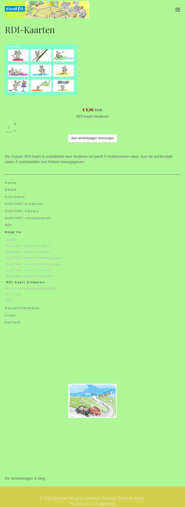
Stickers (14, 294)
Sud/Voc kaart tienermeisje (34, 264)
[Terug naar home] (47, 9)
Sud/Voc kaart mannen (29, 270)
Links (10, 315)
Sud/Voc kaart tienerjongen (34, 258)
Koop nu (13, 232)
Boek (11, 240)
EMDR (11, 190)
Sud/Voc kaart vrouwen (29, 276)
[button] (177, 9)
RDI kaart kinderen (25, 282)
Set (9, 300)
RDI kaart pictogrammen (31, 288)
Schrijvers (15, 197)
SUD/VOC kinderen (24, 204)
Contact (12, 322)
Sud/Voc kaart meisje (28, 252)
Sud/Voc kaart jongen (28, 246)
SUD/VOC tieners (22, 211)
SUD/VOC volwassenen (28, 218)
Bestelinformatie (22, 308)
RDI (8, 225)
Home (11, 183)
